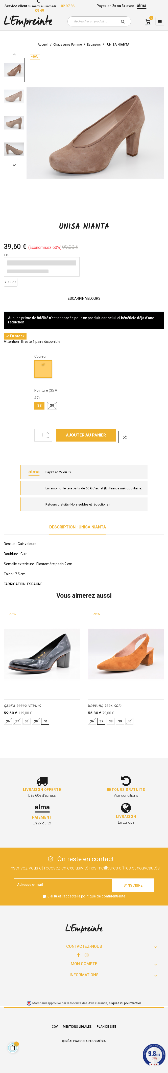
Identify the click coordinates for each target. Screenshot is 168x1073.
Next (14, 164)
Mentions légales (77, 1026)
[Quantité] (43, 435)
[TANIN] (43, 370)
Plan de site (106, 1026)
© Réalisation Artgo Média (84, 1041)
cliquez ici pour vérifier (125, 1003)
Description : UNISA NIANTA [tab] (77, 527)
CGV (55, 1026)
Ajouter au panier (86, 435)
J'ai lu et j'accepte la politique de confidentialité (86, 896)
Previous (14, 54)
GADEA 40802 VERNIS (22, 706)
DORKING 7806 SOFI (105, 706)
